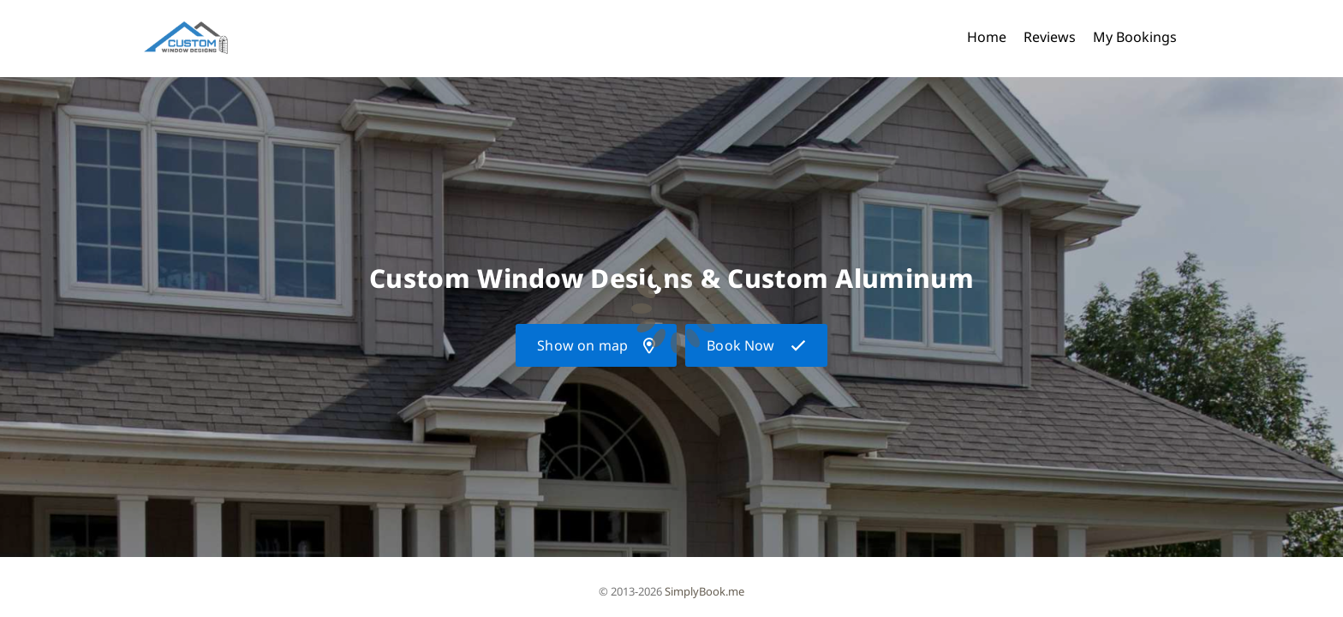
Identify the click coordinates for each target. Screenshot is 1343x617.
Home (986, 36)
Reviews (1050, 36)
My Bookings (1135, 36)
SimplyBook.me (704, 591)
